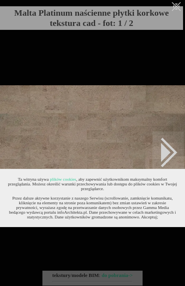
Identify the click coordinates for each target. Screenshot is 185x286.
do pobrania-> (117, 275)
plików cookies (63, 179)
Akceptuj (149, 216)
